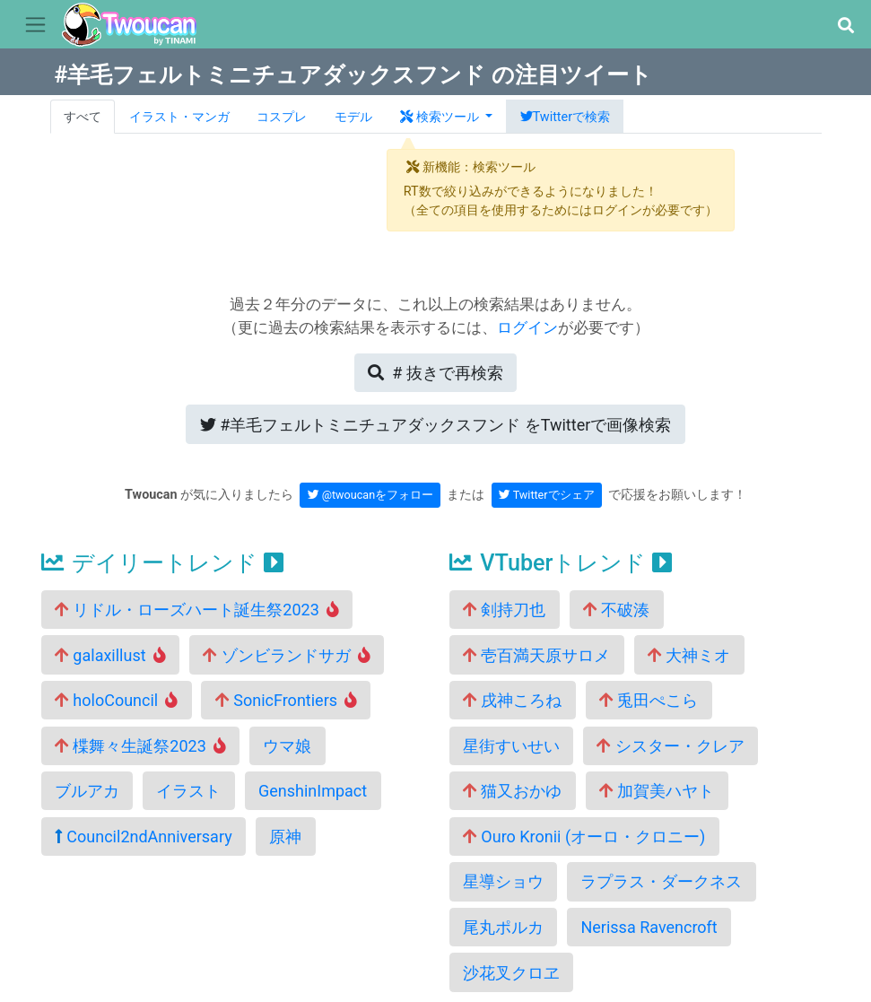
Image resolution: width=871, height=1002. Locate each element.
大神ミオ (689, 655)
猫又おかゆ (512, 790)
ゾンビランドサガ (286, 655)
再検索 (435, 372)
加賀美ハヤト (656, 790)
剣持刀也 (504, 609)
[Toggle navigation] (35, 25)
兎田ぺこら (648, 700)
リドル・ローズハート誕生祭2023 (197, 609)
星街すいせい (511, 745)
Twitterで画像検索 (436, 424)
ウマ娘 (287, 745)
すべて (82, 117)
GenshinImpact (312, 790)
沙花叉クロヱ (511, 972)
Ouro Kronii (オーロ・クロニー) (584, 836)
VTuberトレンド (560, 563)
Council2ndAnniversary (143, 836)
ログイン (527, 327)
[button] (845, 25)
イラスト (188, 790)
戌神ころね (512, 700)
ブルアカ (87, 790)
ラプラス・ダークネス (661, 881)
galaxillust (110, 655)
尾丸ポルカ (503, 927)
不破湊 (616, 609)
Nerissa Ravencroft (648, 927)
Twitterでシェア (547, 494)
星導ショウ (503, 881)
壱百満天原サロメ (536, 655)
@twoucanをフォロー (371, 494)
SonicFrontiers (286, 700)
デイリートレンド (162, 563)
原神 (285, 836)
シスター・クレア (670, 745)
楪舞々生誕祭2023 (140, 745)
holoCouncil (116, 700)
